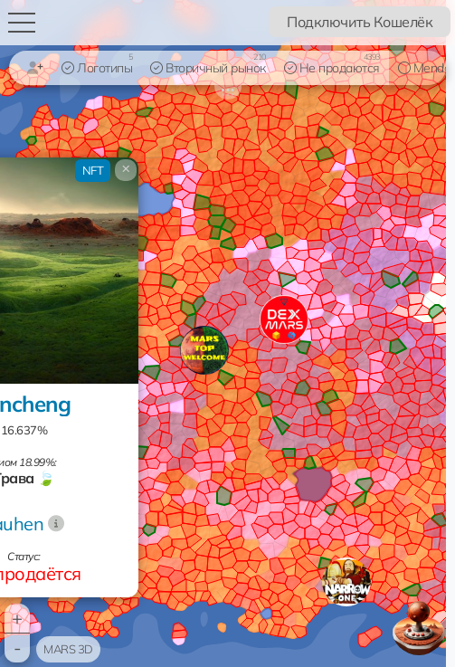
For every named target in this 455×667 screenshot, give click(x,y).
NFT (93, 170)
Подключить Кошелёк (359, 22)
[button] (346, 581)
